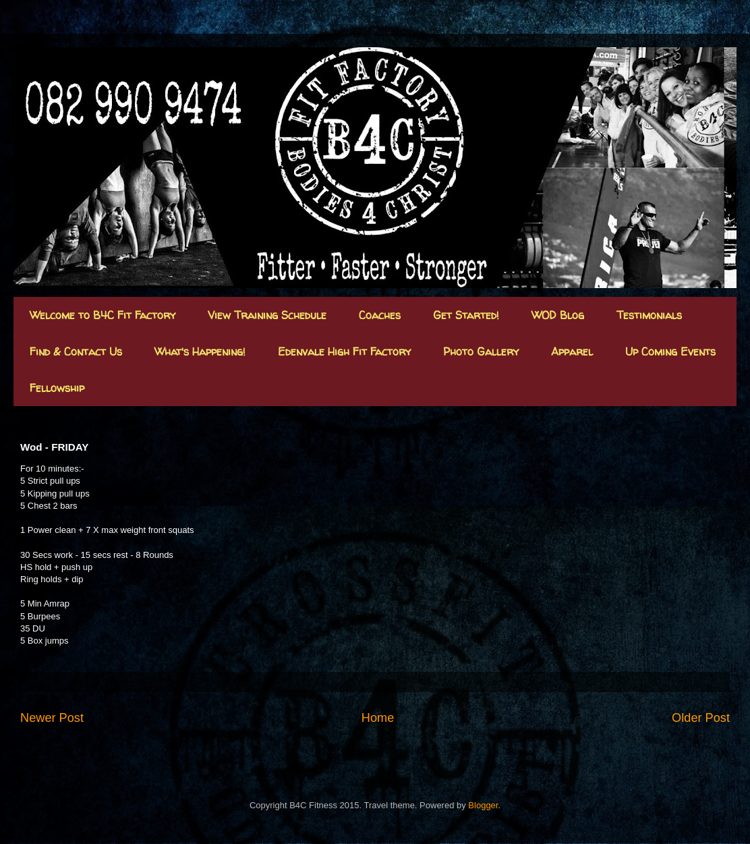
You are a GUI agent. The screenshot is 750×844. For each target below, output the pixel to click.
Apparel (572, 351)
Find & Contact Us (76, 351)
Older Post (701, 718)
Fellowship (57, 388)
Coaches (380, 315)
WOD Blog (557, 315)
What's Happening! (200, 351)
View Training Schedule (267, 315)
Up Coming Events (670, 351)
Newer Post (52, 718)
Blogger (483, 805)
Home (378, 718)
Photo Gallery (481, 351)
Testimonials (649, 315)
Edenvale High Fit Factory (344, 351)
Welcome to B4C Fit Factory (102, 315)
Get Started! (466, 315)
